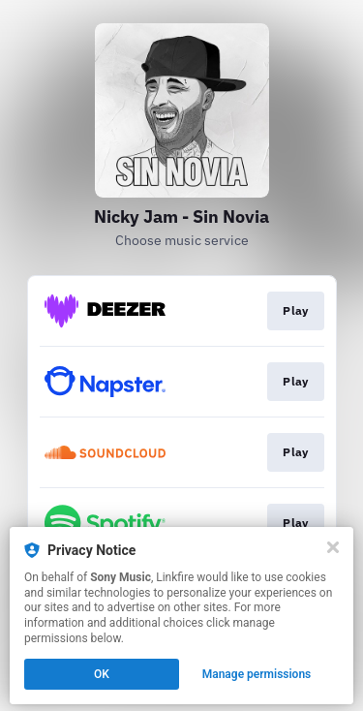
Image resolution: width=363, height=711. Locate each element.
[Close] (333, 547)
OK (101, 674)
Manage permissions (257, 674)
